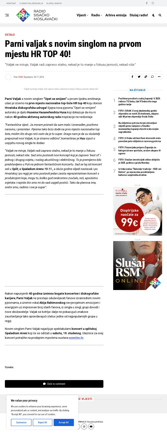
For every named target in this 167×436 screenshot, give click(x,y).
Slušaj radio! (138, 15)
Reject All (42, 422)
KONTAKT (11, 3)
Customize (21, 422)
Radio (95, 15)
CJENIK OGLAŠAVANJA (31, 3)
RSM (20, 77)
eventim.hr (76, 337)
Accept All (64, 422)
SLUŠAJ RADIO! (54, 3)
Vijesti (81, 15)
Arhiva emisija (116, 15)
